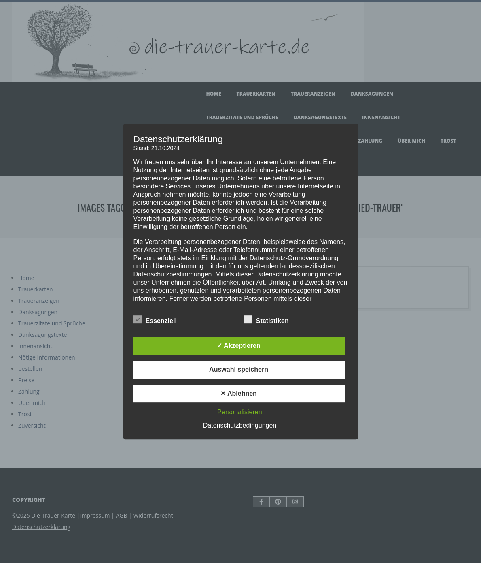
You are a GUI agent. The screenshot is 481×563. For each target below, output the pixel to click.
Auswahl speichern (238, 369)
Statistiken (266, 319)
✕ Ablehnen (238, 393)
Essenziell (155, 319)
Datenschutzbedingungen (239, 425)
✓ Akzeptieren (239, 345)
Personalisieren (239, 412)
